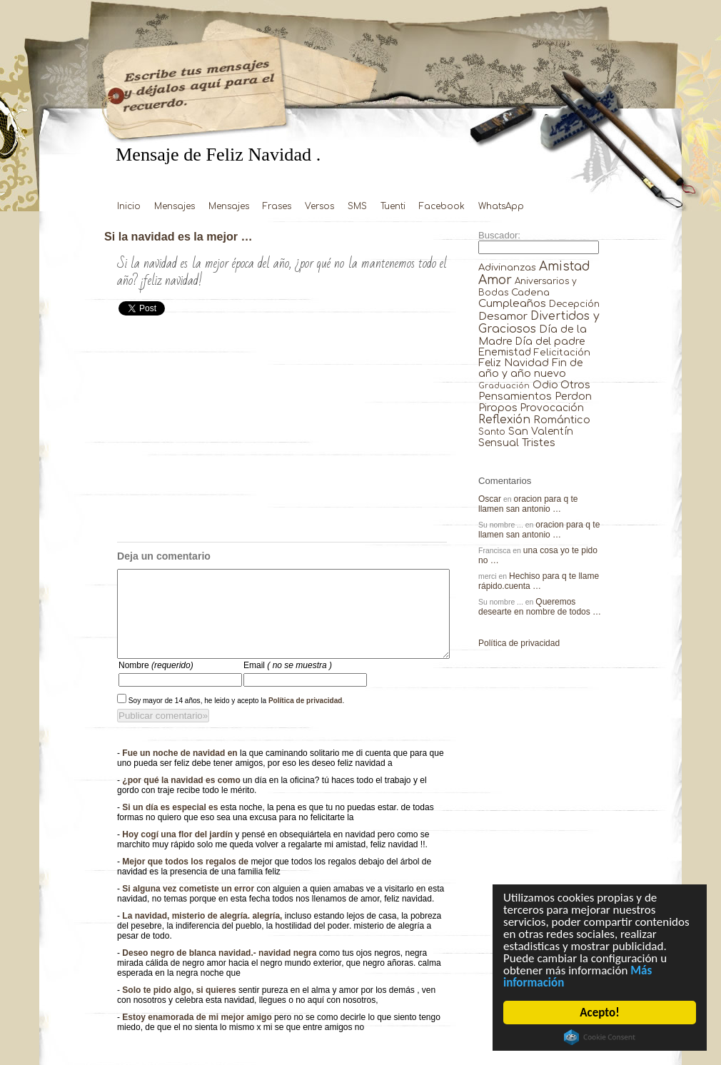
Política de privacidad (305, 718)
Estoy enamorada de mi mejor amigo (198, 1034)
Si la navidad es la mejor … (178, 236)
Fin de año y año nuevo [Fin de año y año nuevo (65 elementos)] (530, 368)
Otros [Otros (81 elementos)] (575, 384)
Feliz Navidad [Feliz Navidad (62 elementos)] (513, 363)
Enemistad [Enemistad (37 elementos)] (504, 352)
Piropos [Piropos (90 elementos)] (498, 407)
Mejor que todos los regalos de (186, 879)
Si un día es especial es (171, 824)
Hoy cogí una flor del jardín (178, 852)
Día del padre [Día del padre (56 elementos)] (550, 341)
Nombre (156, 682)
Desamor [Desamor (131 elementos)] (503, 316)
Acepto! (600, 1012)
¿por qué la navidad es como (182, 797)
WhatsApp (501, 206)
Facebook (442, 206)
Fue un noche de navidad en (181, 770)
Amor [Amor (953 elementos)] (495, 280)
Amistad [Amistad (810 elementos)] (564, 266)
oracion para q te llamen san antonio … (528, 504)
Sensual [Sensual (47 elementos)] (498, 443)
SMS (357, 206)
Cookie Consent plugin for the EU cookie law (599, 1037)
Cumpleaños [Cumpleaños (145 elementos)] (512, 304)
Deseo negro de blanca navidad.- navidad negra (220, 970)
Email (287, 682)
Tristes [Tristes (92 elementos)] (538, 442)
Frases (277, 206)
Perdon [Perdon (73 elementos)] (573, 396)
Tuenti (392, 206)
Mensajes (174, 206)
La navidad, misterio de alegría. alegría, (203, 933)
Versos (319, 206)
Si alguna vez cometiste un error (189, 906)
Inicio (129, 206)
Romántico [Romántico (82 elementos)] (561, 419)
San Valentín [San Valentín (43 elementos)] (540, 431)
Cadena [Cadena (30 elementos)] (530, 292)
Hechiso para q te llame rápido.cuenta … (538, 581)
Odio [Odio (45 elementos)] (545, 385)
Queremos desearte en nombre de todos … (539, 607)
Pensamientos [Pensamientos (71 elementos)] (515, 396)
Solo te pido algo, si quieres (180, 1007)
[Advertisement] (282, 435)
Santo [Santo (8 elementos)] (491, 432)
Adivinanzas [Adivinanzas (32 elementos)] (507, 267)
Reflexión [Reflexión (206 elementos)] (504, 419)
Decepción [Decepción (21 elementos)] (574, 304)
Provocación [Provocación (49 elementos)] (552, 408)
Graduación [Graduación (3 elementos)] (504, 386)
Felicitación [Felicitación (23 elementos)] (562, 353)
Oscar (489, 499)
